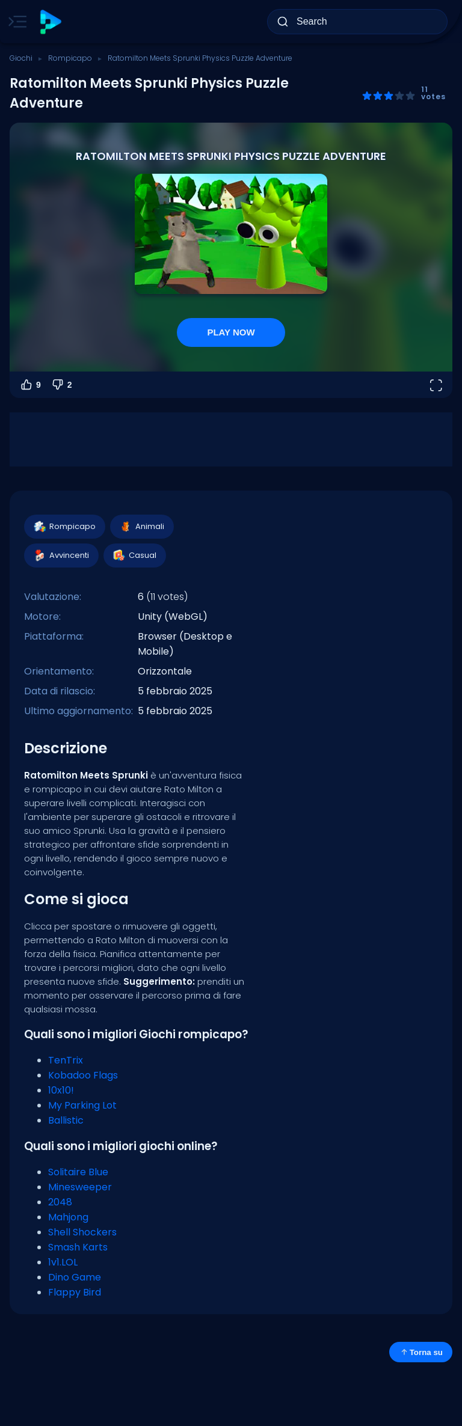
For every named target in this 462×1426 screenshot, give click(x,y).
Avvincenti (60, 555)
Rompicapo (70, 58)
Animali (141, 526)
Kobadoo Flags (83, 1075)
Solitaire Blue (78, 1172)
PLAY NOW (230, 332)
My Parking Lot (82, 1105)
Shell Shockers (82, 1232)
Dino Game (74, 1277)
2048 (60, 1202)
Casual (134, 555)
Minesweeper (80, 1187)
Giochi (21, 58)
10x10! (61, 1090)
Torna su (421, 1352)
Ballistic (66, 1120)
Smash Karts (78, 1247)
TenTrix (65, 1060)
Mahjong (68, 1217)
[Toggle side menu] (15, 21)
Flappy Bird (74, 1292)
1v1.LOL (63, 1262)
